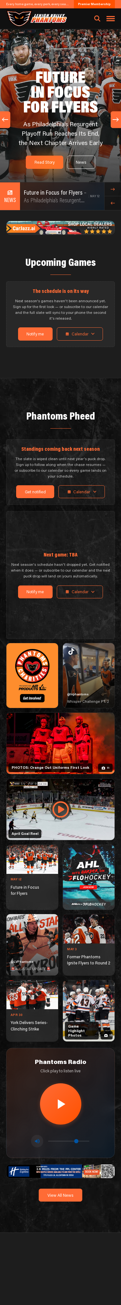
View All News (60, 1195)
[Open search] (97, 18)
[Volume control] (68, 1141)
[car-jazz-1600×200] (60, 227)
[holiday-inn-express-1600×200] (60, 1170)
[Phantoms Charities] (32, 675)
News (81, 162)
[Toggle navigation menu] (110, 18)
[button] (92, 36)
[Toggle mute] (37, 1141)
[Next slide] (116, 119)
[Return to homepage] (36, 18)
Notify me (35, 333)
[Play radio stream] (60, 1104)
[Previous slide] (5, 119)
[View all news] (10, 196)
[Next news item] (113, 189)
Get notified (35, 491)
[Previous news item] (113, 203)
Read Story (45, 162)
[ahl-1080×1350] (89, 877)
